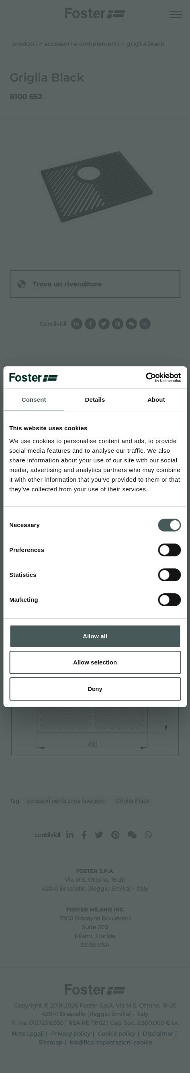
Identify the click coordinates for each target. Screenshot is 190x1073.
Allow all (95, 636)
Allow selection (95, 662)
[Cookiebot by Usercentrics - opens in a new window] (145, 377)
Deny (95, 688)
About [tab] (156, 399)
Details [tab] (95, 399)
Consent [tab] (34, 399)
